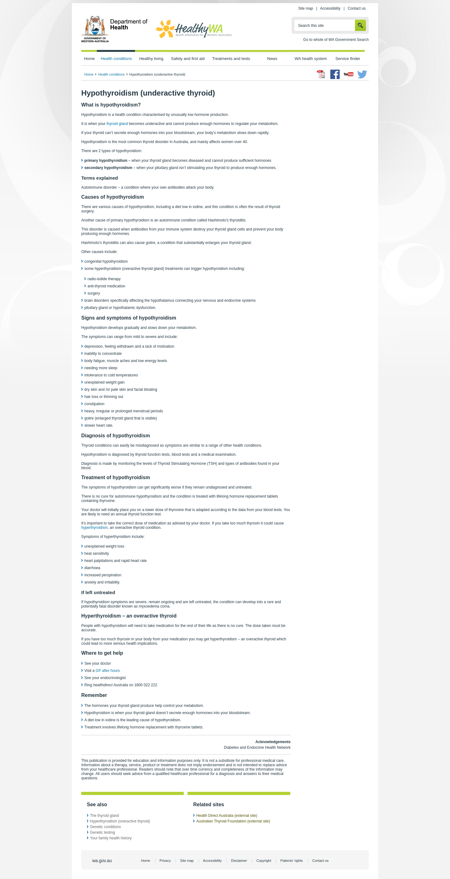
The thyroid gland (104, 815)
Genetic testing (102, 832)
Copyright (263, 860)
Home (89, 58)
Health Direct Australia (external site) (226, 815)
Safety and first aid (188, 58)
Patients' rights (291, 860)
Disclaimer (239, 860)
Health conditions (116, 58)
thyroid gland (117, 124)
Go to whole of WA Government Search (336, 39)
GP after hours (108, 670)
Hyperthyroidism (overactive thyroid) (120, 821)
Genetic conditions (105, 827)
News (272, 58)
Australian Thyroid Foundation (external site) (233, 821)
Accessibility (330, 8)
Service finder (347, 58)
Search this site (311, 25)
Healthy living (151, 58)
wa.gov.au (102, 860)
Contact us (357, 8)
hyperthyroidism (94, 527)
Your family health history (111, 838)
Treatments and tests (231, 58)
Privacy (165, 860)
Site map (305, 8)
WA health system (311, 58)
